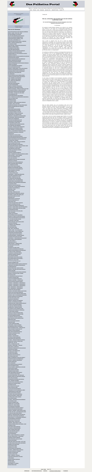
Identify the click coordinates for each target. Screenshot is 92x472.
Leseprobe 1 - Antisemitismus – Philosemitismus (16, 285)
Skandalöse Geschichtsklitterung (14, 187)
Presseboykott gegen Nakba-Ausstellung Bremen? (17, 303)
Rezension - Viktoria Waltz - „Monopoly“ (15, 345)
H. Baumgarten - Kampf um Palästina (14, 324)
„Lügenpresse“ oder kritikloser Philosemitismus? (16, 265)
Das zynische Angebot (12, 100)
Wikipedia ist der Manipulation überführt (15, 167)
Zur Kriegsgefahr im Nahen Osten (14, 122)
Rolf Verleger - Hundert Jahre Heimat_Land (15, 194)
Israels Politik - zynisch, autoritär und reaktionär (16, 141)
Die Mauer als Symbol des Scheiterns (14, 149)
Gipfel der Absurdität (11, 270)
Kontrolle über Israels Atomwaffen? (14, 289)
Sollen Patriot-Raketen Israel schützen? (15, 372)
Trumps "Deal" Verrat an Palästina (14, 166)
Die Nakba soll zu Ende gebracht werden (15, 87)
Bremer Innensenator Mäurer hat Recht (15, 163)
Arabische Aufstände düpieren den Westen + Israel (17, 423)
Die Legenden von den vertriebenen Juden (15, 308)
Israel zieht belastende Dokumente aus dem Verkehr (17, 137)
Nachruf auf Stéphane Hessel (13, 365)
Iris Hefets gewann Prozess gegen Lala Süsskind (16, 442)
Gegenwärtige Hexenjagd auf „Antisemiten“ (15, 132)
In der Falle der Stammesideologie (14, 426)
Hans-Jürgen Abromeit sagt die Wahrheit (15, 136)
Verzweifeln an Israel (11, 425)
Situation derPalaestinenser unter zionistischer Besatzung (18, 62)
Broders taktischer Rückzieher (13, 369)
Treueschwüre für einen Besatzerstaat (15, 121)
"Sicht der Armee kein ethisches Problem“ (15, 381)
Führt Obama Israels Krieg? (13, 356)
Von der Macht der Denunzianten (14, 373)
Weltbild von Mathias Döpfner (13, 46)
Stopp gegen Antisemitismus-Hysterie (14, 175)
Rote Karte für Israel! (11, 274)
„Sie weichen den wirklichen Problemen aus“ (16, 205)
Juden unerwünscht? (11, 362)
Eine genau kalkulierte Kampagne (14, 315)
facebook (65, 470)
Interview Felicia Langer (12, 464)
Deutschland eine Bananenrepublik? (14, 61)
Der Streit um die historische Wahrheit (14, 304)
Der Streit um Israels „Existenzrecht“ (14, 251)
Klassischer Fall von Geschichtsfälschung (15, 168)
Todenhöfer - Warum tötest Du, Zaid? (14, 422)
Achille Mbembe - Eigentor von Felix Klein (15, 113)
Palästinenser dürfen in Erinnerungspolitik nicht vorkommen (18, 56)
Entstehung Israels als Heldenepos (14, 185)
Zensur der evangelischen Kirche (14, 156)
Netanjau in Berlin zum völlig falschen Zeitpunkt (16, 376)
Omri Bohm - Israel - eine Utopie (13, 103)
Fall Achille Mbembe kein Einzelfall (14, 110)
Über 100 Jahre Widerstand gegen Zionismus (16, 35)
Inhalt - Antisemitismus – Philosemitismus (15, 286)
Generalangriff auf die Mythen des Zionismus (16, 379)
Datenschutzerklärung (55, 470)
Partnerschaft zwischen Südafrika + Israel (15, 38)
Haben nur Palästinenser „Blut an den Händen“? (16, 357)
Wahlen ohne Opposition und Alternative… (15, 144)
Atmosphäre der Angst (12, 384)
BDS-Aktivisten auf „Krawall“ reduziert (14, 147)
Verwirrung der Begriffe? (12, 440)
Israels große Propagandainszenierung (15, 331)
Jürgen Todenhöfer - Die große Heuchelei (15, 129)
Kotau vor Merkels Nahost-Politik (14, 429)
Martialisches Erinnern (12, 99)
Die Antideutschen (11, 73)
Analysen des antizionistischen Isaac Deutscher (16, 217)
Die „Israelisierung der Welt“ (13, 164)
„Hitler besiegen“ (11, 457)
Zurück (42, 469)
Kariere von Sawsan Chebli (13, 98)
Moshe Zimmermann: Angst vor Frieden (15, 438)
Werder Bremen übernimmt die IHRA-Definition (16, 91)
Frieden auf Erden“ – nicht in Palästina (15, 155)
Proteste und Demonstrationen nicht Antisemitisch (17, 250)
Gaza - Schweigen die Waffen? (13, 380)
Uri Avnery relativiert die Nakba (13, 323)
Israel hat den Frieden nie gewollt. (14, 195)
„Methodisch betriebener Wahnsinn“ (14, 254)
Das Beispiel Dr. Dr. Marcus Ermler (14, 134)
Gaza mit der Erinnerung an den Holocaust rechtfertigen (18, 31)
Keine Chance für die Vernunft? (13, 385)
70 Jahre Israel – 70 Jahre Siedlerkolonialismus (16, 186)
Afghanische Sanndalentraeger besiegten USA (16, 69)
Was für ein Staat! (11, 190)
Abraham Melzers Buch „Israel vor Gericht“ (15, 267)
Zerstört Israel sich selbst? (12, 368)
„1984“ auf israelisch (11, 212)
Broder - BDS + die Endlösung (13, 228)
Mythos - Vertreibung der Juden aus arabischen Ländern (18, 153)
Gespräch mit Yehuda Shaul (13, 452)
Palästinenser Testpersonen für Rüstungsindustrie (17, 347)
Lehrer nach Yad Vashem (12, 157)
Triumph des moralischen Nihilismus (14, 152)
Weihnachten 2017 (11, 197)
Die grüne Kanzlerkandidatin (13, 84)
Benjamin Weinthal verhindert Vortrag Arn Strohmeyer (17, 263)
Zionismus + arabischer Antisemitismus (15, 360)
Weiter (45, 469)
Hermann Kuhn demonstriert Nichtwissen (15, 202)
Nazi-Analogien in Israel (12, 400)
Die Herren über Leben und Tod (13, 297)
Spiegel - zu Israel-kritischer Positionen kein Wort (16, 130)
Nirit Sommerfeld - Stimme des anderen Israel (16, 117)
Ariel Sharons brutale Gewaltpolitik (14, 337)
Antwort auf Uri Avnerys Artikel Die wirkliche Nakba (17, 293)
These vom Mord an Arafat (12, 387)
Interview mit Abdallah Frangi (13, 262)
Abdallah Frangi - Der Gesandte (13, 403)
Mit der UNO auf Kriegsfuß (12, 377)
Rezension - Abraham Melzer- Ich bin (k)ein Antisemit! (17, 68)
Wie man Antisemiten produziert (13, 430)
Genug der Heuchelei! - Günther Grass (15, 395)
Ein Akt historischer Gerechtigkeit (14, 406)
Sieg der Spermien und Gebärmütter (14, 448)
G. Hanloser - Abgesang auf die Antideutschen (16, 126)
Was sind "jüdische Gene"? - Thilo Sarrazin (15, 436)
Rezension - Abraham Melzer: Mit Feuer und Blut (16, 208)
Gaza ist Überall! (11, 107)
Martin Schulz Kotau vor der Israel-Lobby (15, 210)
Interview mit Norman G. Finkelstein (14, 451)
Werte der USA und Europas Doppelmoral (15, 292)
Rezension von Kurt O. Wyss (13, 259)
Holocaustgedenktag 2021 (12, 94)
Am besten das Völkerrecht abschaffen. (15, 305)
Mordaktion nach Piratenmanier (13, 444)
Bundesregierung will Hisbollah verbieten (15, 128)
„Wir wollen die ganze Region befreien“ (15, 413)
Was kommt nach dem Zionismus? (14, 354)
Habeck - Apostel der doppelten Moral (14, 42)
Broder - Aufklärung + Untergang (14, 455)
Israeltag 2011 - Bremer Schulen (14, 404)
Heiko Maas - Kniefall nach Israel (14, 191)
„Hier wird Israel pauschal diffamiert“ (14, 388)
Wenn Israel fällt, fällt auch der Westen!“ (15, 364)
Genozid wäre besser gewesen (13, 57)
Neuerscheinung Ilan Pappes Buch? (14, 338)
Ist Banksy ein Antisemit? (12, 64)
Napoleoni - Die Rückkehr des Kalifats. (15, 301)
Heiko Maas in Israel (11, 189)
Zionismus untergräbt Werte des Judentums (16, 106)
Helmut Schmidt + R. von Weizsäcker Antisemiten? (17, 417)
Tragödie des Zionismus (12, 54)
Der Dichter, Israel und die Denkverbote (15, 394)
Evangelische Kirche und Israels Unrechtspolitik (16, 159)
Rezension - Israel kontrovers (13, 335)
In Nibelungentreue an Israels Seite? (14, 391)
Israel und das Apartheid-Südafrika (14, 109)
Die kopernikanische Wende (13, 209)
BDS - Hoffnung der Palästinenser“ (14, 80)
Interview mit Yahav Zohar (12, 453)
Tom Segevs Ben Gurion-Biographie (14, 178)
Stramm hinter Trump (12, 201)
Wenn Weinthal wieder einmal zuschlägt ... (15, 258)
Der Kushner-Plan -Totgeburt (13, 140)
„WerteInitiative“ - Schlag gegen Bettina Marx (16, 174)
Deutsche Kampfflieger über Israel (14, 204)
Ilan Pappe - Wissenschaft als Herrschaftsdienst (16, 399)
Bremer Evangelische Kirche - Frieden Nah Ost (16, 327)
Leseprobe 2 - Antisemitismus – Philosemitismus (16, 284)
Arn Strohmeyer (16, 29)
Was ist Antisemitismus (12, 433)
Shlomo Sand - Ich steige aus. (13, 346)
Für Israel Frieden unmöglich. (13, 311)
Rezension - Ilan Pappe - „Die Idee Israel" (15, 280)
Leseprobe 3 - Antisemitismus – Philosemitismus (16, 282)
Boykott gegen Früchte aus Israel (14, 419)
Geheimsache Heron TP (12, 242)
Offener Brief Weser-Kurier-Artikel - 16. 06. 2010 (16, 441)
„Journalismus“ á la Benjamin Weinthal (15, 252)
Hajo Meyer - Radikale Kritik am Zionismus (15, 449)
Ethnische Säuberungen (12, 361)
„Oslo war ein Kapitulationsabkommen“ (15, 278)
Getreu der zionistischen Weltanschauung (15, 37)
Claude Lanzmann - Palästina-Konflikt (15, 243)
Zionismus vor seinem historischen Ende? (15, 312)
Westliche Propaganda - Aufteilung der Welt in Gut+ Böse (18, 88)
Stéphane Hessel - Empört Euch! (14, 421)
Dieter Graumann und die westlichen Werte (15, 318)
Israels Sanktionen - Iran (12, 171)
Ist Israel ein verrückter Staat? (13, 277)
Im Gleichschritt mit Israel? (12, 432)
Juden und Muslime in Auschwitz (14, 170)
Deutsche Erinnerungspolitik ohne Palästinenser (16, 58)
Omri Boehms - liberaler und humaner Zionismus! (17, 102)
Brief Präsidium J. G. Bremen (13, 463)
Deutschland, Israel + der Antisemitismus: (15, 179)
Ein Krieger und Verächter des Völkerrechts (15, 248)
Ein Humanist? (10, 246)
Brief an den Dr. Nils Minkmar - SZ (14, 39)
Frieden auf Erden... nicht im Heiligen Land (15, 231)
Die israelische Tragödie (12, 43)
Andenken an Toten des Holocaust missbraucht (16, 50)
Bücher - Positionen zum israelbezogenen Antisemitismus (18, 96)
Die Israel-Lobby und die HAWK (13, 244)
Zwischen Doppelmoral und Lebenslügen (15, 296)
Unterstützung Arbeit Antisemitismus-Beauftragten (17, 182)
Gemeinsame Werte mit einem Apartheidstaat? (16, 71)
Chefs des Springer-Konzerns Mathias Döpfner (16, 75)
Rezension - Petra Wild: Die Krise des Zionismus (16, 269)
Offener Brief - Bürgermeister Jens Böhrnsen (16, 415)
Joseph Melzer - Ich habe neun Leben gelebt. (16, 92)
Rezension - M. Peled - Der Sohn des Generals (16, 216)
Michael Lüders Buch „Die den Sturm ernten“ (16, 221)
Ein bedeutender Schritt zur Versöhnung (15, 326)
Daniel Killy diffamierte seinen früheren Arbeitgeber (17, 271)
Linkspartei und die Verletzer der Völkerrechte (16, 309)
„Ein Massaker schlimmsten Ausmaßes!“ (15, 316)
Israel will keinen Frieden (12, 445)
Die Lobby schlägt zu (11, 240)
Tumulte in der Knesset (12, 334)
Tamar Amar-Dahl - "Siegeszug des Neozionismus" (17, 45)
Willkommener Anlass (12, 319)
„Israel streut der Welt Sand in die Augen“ (15, 456)
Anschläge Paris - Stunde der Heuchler (15, 307)
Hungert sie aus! (11, 133)
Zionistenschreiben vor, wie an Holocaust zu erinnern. (17, 53)
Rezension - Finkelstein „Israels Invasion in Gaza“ (17, 410)
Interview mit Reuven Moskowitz (14, 330)
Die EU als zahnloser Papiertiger (14, 320)
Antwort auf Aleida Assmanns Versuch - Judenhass (17, 41)
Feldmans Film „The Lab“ (12, 342)
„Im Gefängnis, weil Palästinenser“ (14, 224)
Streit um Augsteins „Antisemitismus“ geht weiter (16, 366)
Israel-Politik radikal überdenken (13, 49)
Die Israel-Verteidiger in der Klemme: (14, 34)
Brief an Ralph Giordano (12, 398)
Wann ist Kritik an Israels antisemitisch (15, 239)
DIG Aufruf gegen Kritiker (12, 227)
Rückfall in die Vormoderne (13, 213)
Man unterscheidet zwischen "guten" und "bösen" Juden (18, 145)
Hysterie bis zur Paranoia (12, 160)
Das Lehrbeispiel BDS (12, 225)
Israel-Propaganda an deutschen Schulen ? (15, 407)
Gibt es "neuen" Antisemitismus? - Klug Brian (16, 434)
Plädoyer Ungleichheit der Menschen (14, 60)
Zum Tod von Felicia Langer (13, 172)
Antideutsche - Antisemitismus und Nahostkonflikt (17, 115)
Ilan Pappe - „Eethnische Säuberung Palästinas (16, 339)
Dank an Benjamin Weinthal (13, 255)
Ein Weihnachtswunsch (12, 266)
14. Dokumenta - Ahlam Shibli (13, 220)
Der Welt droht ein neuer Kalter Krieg (14, 72)
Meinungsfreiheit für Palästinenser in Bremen (16, 193)
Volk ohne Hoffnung (11, 461)
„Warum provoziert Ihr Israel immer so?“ (15, 328)
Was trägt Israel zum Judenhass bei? (14, 114)
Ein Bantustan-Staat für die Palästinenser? (15, 358)
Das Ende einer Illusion (12, 81)
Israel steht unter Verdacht (12, 349)
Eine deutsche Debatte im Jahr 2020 (14, 111)
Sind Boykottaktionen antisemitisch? (14, 418)
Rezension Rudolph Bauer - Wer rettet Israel (16, 375)
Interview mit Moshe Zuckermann (14, 459)
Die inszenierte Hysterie (12, 183)
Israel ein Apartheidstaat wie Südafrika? (15, 65)
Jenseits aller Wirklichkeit (12, 223)
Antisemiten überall (11, 322)
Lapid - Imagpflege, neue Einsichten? (14, 77)
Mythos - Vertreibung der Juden (13, 343)
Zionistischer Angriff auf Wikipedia (14, 437)
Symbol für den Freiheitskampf (13, 118)
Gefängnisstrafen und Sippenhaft (14, 198)
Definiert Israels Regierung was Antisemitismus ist (17, 138)
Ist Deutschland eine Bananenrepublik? (15, 232)
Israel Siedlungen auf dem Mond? (14, 148)
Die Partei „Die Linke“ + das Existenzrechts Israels (17, 411)
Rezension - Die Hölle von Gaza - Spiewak (15, 273)
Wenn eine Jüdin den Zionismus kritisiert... (15, 281)
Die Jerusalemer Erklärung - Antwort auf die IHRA (17, 90)
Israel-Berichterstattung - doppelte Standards (16, 235)
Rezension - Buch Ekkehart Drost (14, 350)
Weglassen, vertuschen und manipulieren (15, 300)
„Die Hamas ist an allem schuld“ (13, 247)
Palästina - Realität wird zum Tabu (14, 176)
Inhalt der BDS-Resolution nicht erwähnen (15, 95)
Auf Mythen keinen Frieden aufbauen (14, 396)
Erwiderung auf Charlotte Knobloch (14, 383)
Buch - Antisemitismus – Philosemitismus (15, 288)
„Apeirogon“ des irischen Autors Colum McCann (16, 76)
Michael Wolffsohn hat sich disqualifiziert (15, 214)
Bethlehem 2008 (11, 460)
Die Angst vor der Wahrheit (13, 353)
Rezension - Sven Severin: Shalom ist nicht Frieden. (17, 290)
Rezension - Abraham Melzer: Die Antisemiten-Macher (17, 206)
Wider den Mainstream (12, 151)
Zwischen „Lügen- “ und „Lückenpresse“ (15, 229)
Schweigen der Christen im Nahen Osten (15, 341)
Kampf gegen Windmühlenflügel (13, 83)
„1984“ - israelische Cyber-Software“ (14, 79)
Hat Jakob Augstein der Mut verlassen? (15, 233)
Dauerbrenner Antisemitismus (13, 299)
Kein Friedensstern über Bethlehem (14, 125)
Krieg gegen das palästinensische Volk (15, 119)
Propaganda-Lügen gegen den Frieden (15, 236)
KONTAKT (45, 470)
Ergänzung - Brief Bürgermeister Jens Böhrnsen (16, 414)
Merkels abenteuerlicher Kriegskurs (14, 392)
